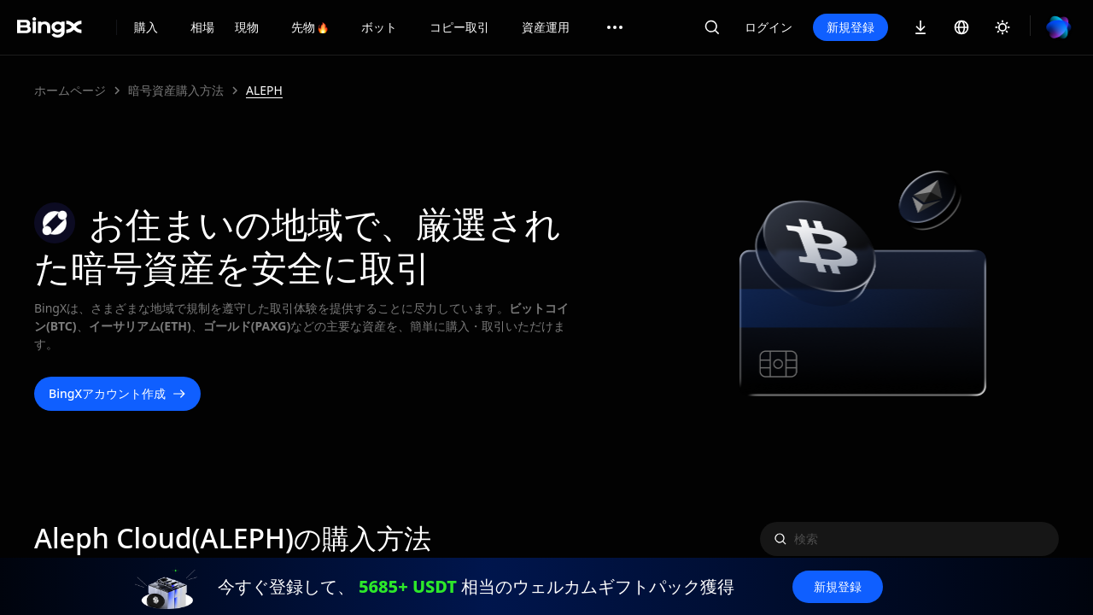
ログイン (768, 26)
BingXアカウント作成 (117, 394)
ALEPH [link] (264, 90)
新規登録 (850, 26)
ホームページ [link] (70, 90)
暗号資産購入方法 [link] (176, 90)
